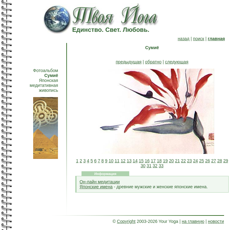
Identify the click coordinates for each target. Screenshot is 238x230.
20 (171, 160)
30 (143, 165)
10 (110, 160)
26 (207, 160)
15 (141, 160)
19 (165, 160)
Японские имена (96, 186)
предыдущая (129, 61)
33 (161, 165)
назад (184, 38)
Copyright (126, 221)
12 (123, 160)
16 (147, 160)
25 (201, 160)
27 (213, 160)
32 (155, 165)
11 (117, 160)
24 (195, 160)
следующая (176, 61)
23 (189, 160)
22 (183, 160)
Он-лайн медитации (100, 181)
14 (135, 160)
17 (153, 160)
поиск (198, 38)
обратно (153, 61)
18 (159, 160)
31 (149, 165)
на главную (193, 221)
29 (225, 160)
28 (219, 160)
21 (177, 160)
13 (129, 160)
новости (216, 221)
